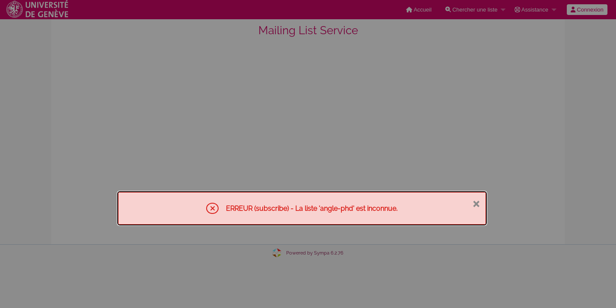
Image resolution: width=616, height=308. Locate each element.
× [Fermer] (476, 203)
